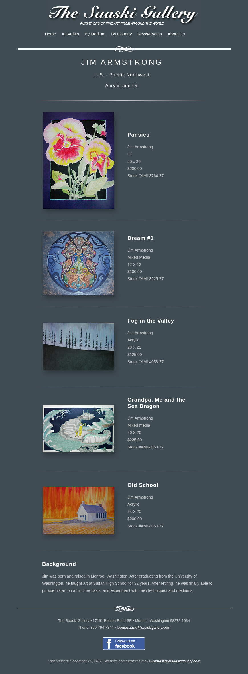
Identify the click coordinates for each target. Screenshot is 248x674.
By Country (121, 34)
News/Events (150, 34)
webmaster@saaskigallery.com (174, 661)
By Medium (95, 34)
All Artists (70, 34)
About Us (176, 34)
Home (50, 34)
